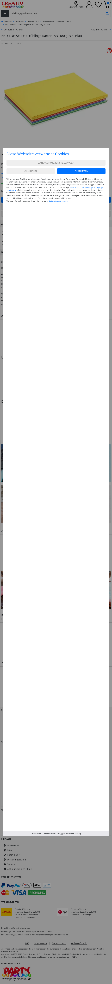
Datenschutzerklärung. (58, 201)
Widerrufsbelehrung (72, 833)
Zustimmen (81, 171)
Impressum (36, 833)
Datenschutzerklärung (52, 833)
